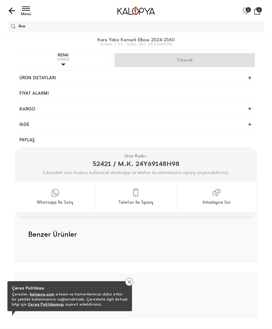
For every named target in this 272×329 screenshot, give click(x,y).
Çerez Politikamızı (46, 304)
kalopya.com (42, 294)
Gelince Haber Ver (185, 60)
